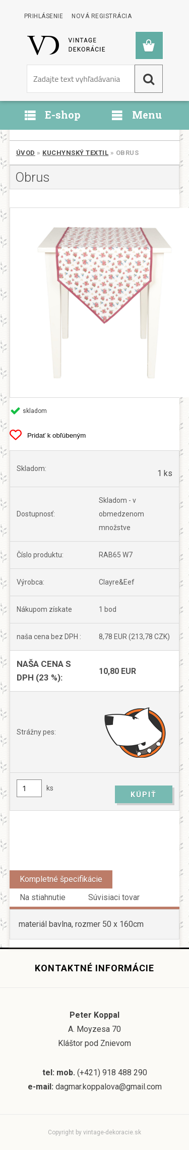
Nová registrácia (102, 16)
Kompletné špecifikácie (61, 879)
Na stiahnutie (43, 897)
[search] (148, 78)
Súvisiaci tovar (114, 897)
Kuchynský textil (75, 152)
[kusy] (29, 788)
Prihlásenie (44, 16)
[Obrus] (94, 302)
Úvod (25, 152)
